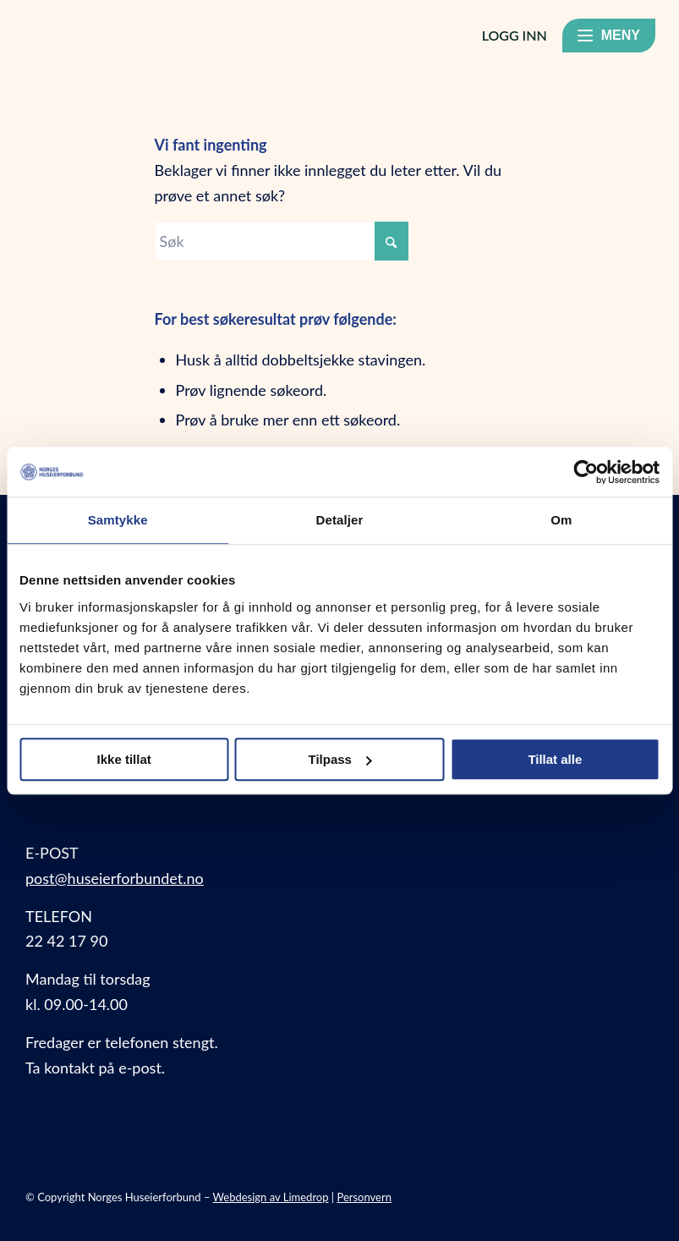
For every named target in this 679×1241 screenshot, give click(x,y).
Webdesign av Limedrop (271, 1197)
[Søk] (281, 241)
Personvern (364, 1197)
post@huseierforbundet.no (114, 878)
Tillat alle (555, 759)
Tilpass (340, 759)
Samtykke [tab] (118, 520)
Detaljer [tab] (340, 520)
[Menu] (657, 39)
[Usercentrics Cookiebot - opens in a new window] (586, 472)
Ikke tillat (124, 759)
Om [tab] (561, 520)
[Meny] (608, 35)
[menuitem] (657, 39)
